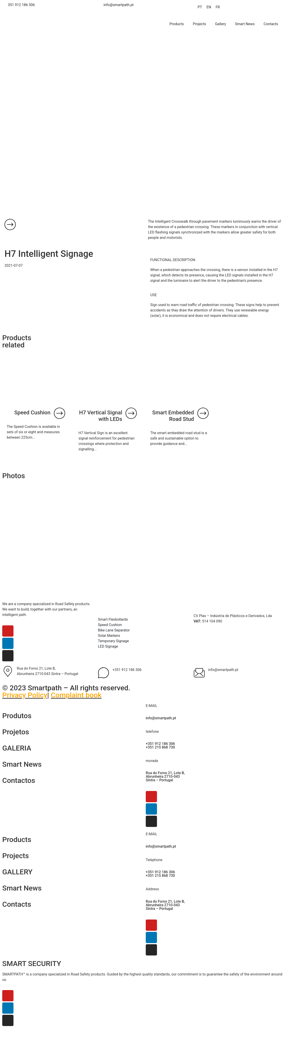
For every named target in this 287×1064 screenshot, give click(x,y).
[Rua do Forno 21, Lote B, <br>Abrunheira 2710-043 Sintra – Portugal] (7, 671)
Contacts (271, 24)
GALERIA (16, 748)
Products (177, 24)
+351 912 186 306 (127, 670)
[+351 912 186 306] (103, 672)
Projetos (15, 732)
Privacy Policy (24, 695)
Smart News (244, 24)
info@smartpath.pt (223, 670)
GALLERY (17, 872)
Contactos (18, 780)
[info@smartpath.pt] (199, 672)
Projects (199, 24)
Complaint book (76, 695)
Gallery (220, 24)
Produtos (16, 715)
